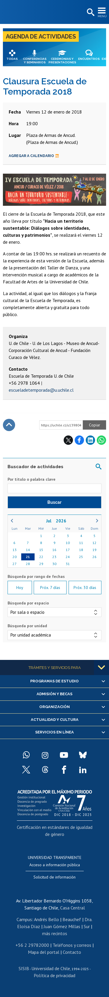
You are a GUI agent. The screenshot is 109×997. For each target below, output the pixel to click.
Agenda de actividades (41, 36)
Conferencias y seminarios (35, 60)
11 (81, 543)
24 (68, 557)
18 (81, 550)
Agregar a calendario (34, 156)
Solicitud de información (54, 877)
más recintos (54, 933)
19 (94, 550)
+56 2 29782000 (32, 945)
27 (14, 564)
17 (68, 550)
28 (28, 564)
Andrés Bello (46, 919)
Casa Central (72, 908)
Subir (9, 425)
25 (81, 557)
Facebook (79, 440)
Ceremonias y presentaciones (62, 60)
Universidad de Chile (50, 968)
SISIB (24, 968)
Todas (12, 58)
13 (14, 550)
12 (94, 543)
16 (54, 550)
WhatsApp (101, 440)
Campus (24, 919)
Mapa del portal (43, 952)
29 (41, 564)
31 (68, 564)
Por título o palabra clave (32, 479)
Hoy (19, 587)
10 (68, 543)
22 (41, 557)
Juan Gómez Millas (62, 926)
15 (41, 550)
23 (54, 557)
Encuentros (89, 58)
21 (28, 557)
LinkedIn (90, 440)
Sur (87, 926)
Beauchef (71, 919)
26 (94, 557)
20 (14, 557)
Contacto (72, 952)
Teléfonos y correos (72, 945)
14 (28, 550)
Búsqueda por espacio (28, 603)
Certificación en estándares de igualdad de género (54, 830)
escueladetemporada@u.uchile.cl (41, 390)
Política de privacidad (54, 975)
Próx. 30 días (85, 587)
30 (54, 564)
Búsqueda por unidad (27, 625)
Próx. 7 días (50, 587)
